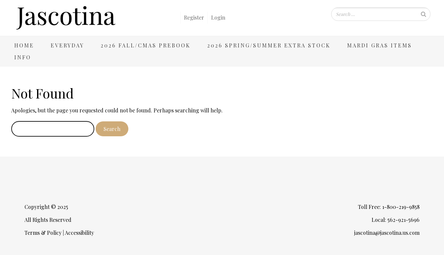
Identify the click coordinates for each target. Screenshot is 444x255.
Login (218, 17)
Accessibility (79, 232)
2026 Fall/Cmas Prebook (146, 45)
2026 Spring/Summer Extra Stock (269, 45)
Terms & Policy (43, 232)
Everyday (67, 45)
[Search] (423, 14)
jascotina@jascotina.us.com (387, 232)
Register (194, 17)
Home (24, 45)
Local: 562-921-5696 (396, 219)
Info (22, 57)
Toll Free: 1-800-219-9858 (389, 206)
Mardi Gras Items (379, 45)
